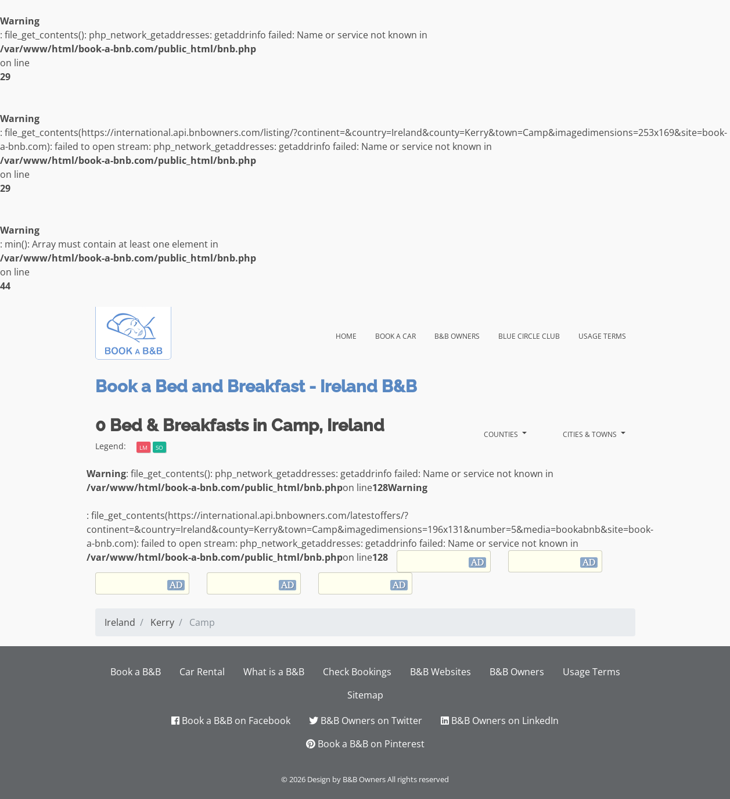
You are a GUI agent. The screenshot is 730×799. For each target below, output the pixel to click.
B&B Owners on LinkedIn (500, 720)
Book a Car (395, 335)
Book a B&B (135, 671)
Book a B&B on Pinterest (365, 743)
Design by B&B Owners (346, 779)
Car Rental (202, 671)
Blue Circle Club (529, 335)
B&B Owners (457, 335)
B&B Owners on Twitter (365, 720)
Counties (502, 433)
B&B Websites (440, 671)
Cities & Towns (590, 433)
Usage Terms (602, 335)
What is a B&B (273, 671)
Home (351, 334)
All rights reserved (418, 779)
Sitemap (365, 695)
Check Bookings (357, 671)
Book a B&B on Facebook (230, 720)
